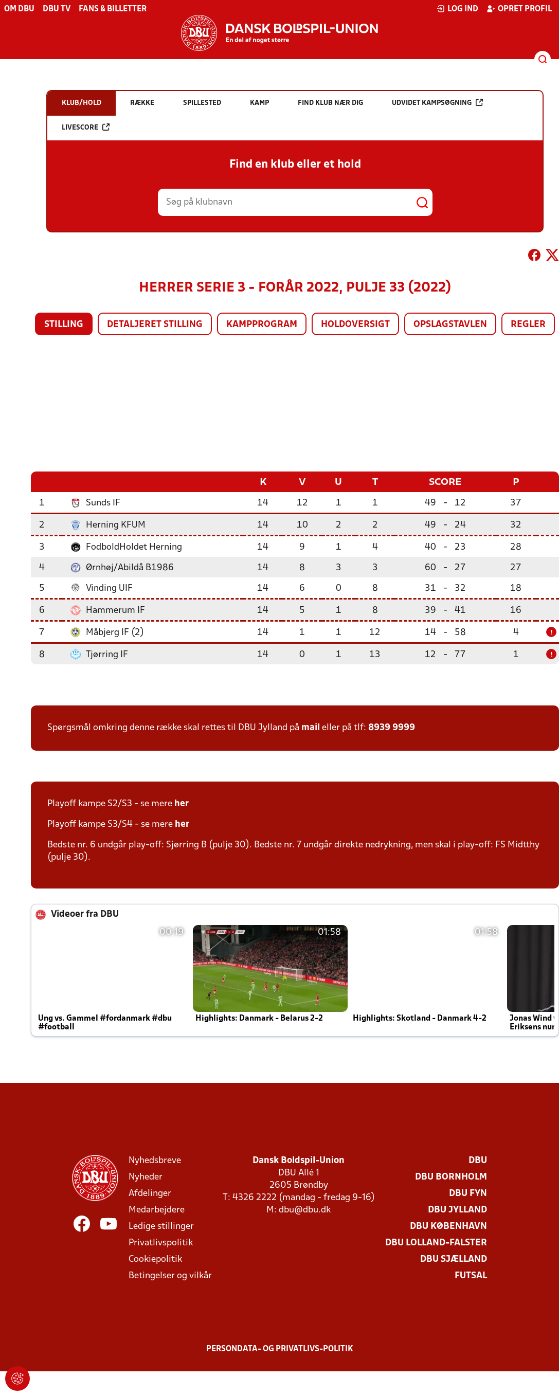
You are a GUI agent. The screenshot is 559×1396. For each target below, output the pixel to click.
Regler (528, 324)
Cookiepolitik (155, 1259)
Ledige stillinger (161, 1226)
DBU (477, 1160)
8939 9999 (391, 727)
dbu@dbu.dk (305, 1209)
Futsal (471, 1275)
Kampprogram (261, 324)
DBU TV (56, 9)
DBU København (448, 1226)
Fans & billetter (113, 9)
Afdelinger (150, 1193)
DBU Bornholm (451, 1176)
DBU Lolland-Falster (436, 1242)
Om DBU (19, 9)
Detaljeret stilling (155, 324)
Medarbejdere (157, 1209)
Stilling (63, 324)
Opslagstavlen (450, 324)
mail (310, 727)
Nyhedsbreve (155, 1160)
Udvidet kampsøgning (437, 102)
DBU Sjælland (453, 1259)
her (181, 803)
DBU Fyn (468, 1193)
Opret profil (519, 8)
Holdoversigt (355, 324)
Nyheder (146, 1176)
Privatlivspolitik (161, 1242)
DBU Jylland (457, 1209)
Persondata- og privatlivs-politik (279, 1348)
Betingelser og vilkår (170, 1275)
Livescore (86, 127)
